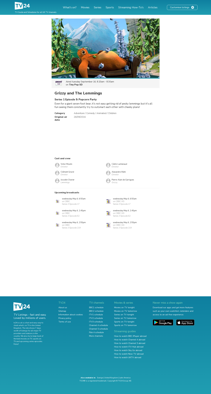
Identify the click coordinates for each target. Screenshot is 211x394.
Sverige (100, 378)
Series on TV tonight (124, 314)
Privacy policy (64, 318)
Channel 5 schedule (98, 328)
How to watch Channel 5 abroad (129, 343)
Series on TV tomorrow (125, 318)
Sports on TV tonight (124, 321)
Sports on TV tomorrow (125, 325)
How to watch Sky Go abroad (128, 350)
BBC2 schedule (96, 311)
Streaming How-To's (131, 7)
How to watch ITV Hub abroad (128, 346)
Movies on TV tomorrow (125, 311)
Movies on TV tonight (124, 307)
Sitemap (62, 311)
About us (62, 307)
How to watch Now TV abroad (129, 353)
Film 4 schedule (96, 332)
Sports (110, 7)
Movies (85, 7)
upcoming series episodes (31, 341)
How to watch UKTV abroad (127, 357)
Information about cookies (70, 314)
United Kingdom (111, 378)
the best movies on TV (23, 339)
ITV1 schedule (96, 314)
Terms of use (64, 321)
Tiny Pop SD (76, 84)
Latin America (124, 378)
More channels (96, 336)
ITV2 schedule (96, 318)
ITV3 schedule (96, 321)
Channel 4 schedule (98, 325)
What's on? (70, 7)
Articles (152, 7)
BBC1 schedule (96, 307)
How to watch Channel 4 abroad (129, 339)
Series (97, 7)
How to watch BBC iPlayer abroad (130, 336)
